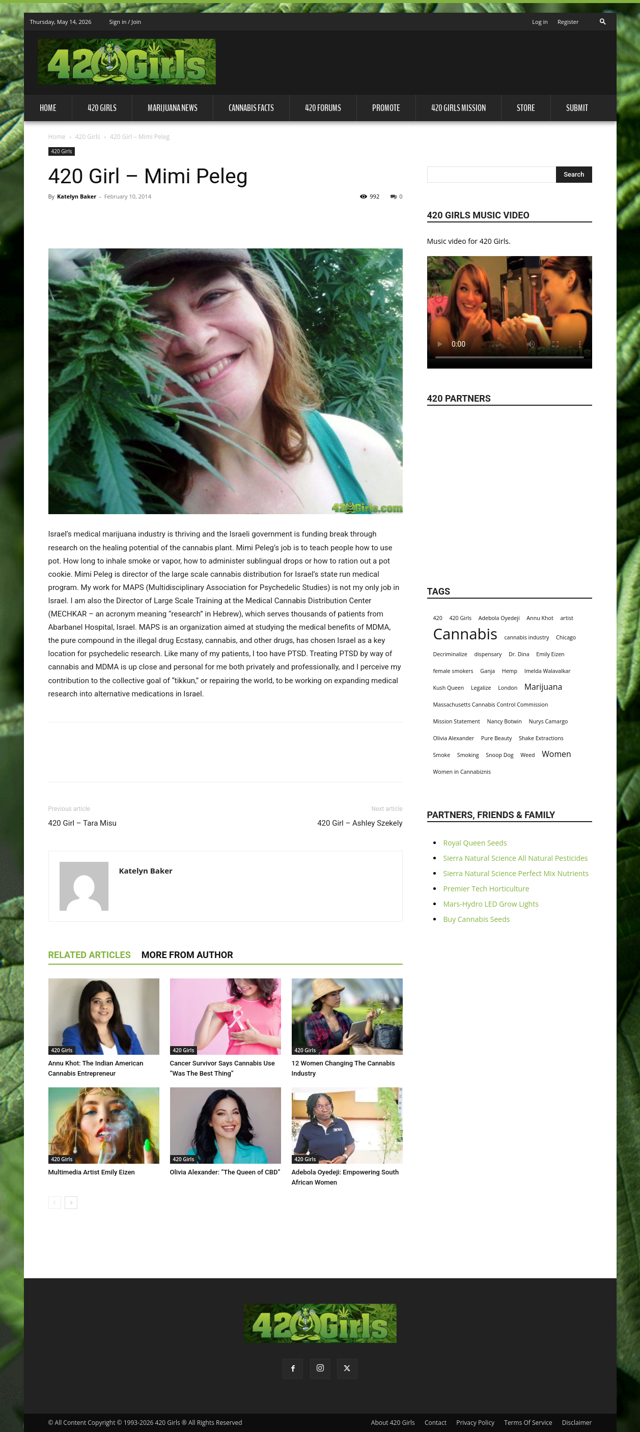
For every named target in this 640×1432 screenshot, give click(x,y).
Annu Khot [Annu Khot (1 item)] (539, 618)
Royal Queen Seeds (475, 843)
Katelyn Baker (76, 196)
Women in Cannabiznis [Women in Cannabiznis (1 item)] (462, 771)
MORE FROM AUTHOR (187, 954)
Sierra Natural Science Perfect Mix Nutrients (516, 873)
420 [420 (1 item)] (437, 618)
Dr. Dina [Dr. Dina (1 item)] (519, 654)
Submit (577, 108)
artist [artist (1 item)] (566, 618)
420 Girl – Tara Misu (82, 823)
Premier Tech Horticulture (486, 888)
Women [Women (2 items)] (556, 754)
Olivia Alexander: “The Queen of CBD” (225, 1172)
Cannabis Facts (251, 108)
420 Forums (323, 108)
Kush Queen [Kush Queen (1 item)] (448, 687)
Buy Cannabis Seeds (476, 919)
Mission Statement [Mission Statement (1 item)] (456, 721)
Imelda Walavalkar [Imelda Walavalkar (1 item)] (547, 671)
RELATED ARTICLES (89, 954)
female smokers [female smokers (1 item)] (453, 671)
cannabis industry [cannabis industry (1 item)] (527, 637)
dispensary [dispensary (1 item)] (488, 654)
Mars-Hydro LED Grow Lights (491, 904)
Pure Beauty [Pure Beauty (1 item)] (496, 738)
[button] (602, 18)
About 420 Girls (393, 1422)
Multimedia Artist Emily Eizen (91, 1172)
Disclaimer (577, 1422)
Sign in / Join (125, 21)
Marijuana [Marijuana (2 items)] (543, 687)
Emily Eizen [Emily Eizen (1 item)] (550, 654)
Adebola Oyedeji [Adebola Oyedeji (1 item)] (499, 618)
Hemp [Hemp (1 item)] (509, 671)
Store (526, 108)
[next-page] (71, 1202)
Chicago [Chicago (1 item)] (566, 637)
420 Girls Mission (458, 108)
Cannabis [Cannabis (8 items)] (465, 634)
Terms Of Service (528, 1422)
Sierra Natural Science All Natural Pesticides (515, 858)
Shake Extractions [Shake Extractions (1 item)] (541, 738)
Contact (436, 1422)
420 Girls (102, 108)
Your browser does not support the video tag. (509, 307)
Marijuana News (173, 108)
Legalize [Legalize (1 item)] (481, 687)
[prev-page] (54, 1202)
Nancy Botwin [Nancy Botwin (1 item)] (504, 721)
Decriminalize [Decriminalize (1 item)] (450, 654)
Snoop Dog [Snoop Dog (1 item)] (499, 755)
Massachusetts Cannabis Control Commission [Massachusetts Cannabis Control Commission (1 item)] (490, 704)
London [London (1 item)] (507, 687)
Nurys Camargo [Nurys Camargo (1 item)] (548, 721)
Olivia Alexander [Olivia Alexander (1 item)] (454, 738)
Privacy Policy (475, 1422)
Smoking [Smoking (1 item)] (468, 755)
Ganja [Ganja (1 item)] (487, 671)
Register (568, 21)
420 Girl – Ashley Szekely (359, 823)
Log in (540, 21)
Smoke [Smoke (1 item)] (442, 755)
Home (48, 108)
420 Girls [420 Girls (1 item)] (460, 618)
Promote (386, 108)
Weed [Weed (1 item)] (527, 755)
